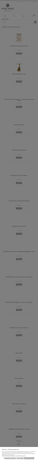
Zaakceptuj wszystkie (29, 458)
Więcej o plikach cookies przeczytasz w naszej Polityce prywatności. (14, 455)
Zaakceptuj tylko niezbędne (10, 458)
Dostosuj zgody (20, 458)
